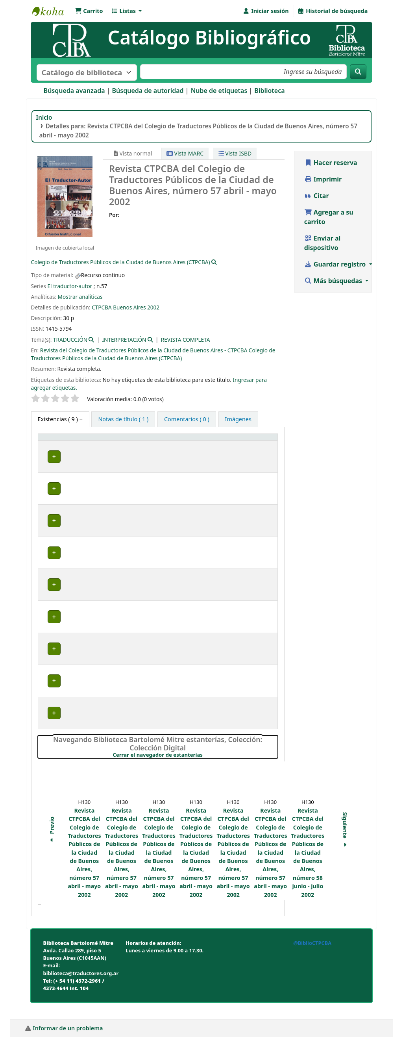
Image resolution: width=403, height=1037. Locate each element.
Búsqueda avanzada (74, 90)
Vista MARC (184, 153)
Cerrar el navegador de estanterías (195, 772)
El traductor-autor (70, 286)
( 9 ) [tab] (58, 419)
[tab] (123, 419)
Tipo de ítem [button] (58, 449)
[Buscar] (358, 71)
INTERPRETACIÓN (124, 339)
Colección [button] (163, 449)
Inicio (44, 117)
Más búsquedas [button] (334, 280)
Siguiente (345, 847)
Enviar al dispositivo (322, 243)
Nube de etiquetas (219, 90)
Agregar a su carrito (328, 217)
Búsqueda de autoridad (148, 90)
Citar (316, 195)
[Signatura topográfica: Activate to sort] (218, 445)
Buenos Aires (129, 307)
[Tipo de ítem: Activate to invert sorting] (67, 445)
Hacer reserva (330, 162)
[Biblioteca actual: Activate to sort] (121, 445)
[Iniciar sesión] (265, 11)
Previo (51, 847)
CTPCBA (102, 307)
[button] (89, 11)
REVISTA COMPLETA (185, 339)
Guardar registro (336, 264)
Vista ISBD (235, 153)
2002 (153, 307)
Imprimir (323, 179)
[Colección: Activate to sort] (168, 445)
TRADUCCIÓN (70, 339)
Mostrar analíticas (80, 296)
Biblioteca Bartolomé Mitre (52, 11)
